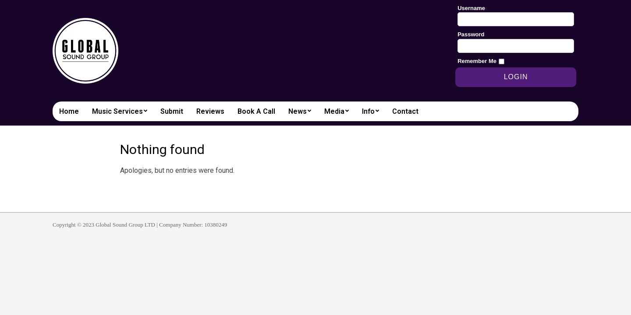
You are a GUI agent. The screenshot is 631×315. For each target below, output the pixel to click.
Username (471, 8)
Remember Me (476, 61)
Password (470, 34)
